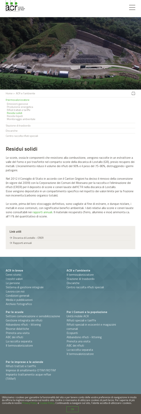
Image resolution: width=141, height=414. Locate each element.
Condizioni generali (17, 295)
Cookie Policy (47, 403)
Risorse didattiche (17, 329)
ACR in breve (14, 270)
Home (9, 93)
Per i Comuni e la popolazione (87, 312)
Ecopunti (72, 333)
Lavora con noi (15, 291)
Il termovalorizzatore (17, 100)
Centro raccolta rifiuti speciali (22, 136)
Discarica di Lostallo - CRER (28, 238)
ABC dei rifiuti (14, 337)
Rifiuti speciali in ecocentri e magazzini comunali (91, 326)
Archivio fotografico (19, 304)
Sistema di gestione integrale (25, 287)
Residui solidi (14, 113)
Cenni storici (13, 274)
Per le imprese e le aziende (24, 362)
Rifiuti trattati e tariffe (18, 109)
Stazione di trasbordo (18, 125)
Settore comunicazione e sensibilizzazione (33, 316)
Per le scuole (15, 312)
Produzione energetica (20, 106)
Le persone (13, 283)
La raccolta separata (19, 341)
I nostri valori (14, 279)
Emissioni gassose (17, 103)
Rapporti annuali (22, 243)
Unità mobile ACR (78, 316)
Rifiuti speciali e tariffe (81, 320)
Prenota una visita (17, 333)
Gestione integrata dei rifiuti (24, 320)
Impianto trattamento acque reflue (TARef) (28, 376)
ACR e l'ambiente (78, 270)
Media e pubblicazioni (19, 300)
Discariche (12, 131)
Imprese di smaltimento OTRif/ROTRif (31, 370)
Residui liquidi (15, 116)
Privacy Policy (29, 403)
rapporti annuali (42, 212)
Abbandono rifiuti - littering (23, 324)
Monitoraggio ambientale (21, 119)
